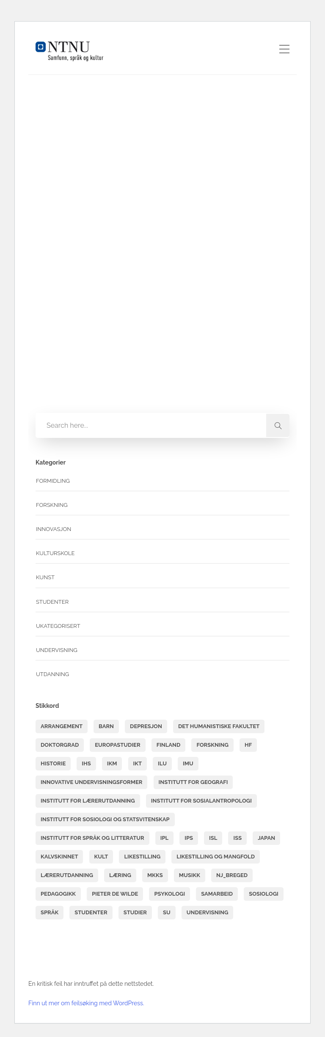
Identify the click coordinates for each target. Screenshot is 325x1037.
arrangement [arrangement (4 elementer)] (62, 726)
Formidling (53, 481)
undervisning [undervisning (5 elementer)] (208, 912)
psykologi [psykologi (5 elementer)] (169, 894)
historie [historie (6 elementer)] (53, 763)
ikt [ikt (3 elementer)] (137, 763)
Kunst (45, 577)
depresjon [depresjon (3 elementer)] (146, 726)
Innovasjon (53, 529)
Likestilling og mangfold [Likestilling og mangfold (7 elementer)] (215, 856)
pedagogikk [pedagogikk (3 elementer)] (58, 894)
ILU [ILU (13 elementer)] (162, 763)
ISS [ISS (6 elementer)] (237, 838)
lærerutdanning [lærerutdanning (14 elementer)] (67, 875)
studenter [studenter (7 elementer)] (90, 912)
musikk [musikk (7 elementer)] (189, 875)
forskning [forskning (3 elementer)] (212, 745)
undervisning (56, 650)
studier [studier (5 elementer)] (135, 912)
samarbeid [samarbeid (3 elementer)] (217, 894)
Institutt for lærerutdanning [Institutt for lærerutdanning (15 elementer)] (88, 801)
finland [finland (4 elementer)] (169, 745)
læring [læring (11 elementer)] (120, 875)
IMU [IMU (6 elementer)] (188, 763)
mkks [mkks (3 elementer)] (155, 875)
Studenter (52, 602)
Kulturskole (55, 553)
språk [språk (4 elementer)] (49, 912)
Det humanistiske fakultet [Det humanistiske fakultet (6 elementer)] (218, 726)
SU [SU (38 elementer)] (167, 912)
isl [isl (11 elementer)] (213, 838)
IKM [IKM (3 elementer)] (112, 763)
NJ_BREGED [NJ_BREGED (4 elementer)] (232, 875)
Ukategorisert (58, 626)
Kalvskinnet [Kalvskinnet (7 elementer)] (59, 856)
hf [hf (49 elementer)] (248, 745)
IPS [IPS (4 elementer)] (189, 838)
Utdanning (52, 674)
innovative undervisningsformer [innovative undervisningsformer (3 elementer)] (91, 782)
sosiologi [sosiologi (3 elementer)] (263, 894)
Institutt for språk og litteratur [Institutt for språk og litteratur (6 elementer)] (92, 838)
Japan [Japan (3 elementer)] (266, 838)
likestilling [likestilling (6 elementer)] (142, 856)
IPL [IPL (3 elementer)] (164, 838)
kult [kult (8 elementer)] (101, 856)
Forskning (52, 505)
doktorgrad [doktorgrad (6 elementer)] (60, 745)
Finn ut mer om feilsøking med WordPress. (86, 1003)
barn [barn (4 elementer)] (106, 726)
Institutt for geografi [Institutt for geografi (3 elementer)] (193, 782)
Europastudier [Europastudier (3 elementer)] (117, 745)
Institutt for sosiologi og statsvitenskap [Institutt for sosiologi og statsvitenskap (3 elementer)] (105, 819)
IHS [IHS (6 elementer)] (86, 763)
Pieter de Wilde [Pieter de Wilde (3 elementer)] (115, 894)
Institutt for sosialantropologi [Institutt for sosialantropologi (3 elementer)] (201, 801)
